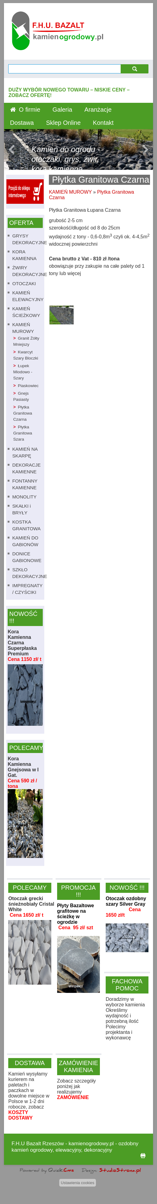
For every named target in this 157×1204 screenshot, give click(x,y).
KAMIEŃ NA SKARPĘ (25, 452)
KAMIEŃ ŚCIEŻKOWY (26, 312)
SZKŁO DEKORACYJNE (29, 573)
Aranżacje (97, 109)
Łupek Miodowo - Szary (22, 371)
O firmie (29, 109)
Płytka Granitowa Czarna (22, 413)
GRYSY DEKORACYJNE (29, 239)
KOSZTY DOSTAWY (20, 1115)
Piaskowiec (28, 385)
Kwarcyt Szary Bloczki (25, 355)
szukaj (134, 68)
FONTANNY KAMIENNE (24, 484)
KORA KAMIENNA (24, 255)
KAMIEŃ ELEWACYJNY (27, 296)
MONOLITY (24, 496)
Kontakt (103, 122)
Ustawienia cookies (77, 1182)
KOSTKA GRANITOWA (26, 525)
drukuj (143, 1155)
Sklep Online (63, 122)
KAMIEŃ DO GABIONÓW (25, 541)
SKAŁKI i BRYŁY (21, 509)
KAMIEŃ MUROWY (23, 328)
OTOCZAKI (24, 283)
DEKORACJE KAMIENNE (26, 468)
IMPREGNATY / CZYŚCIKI (27, 589)
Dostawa (22, 122)
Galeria (62, 109)
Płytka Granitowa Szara (22, 433)
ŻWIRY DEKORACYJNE (29, 271)
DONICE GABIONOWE (26, 557)
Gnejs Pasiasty (21, 396)
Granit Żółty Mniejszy (26, 341)
